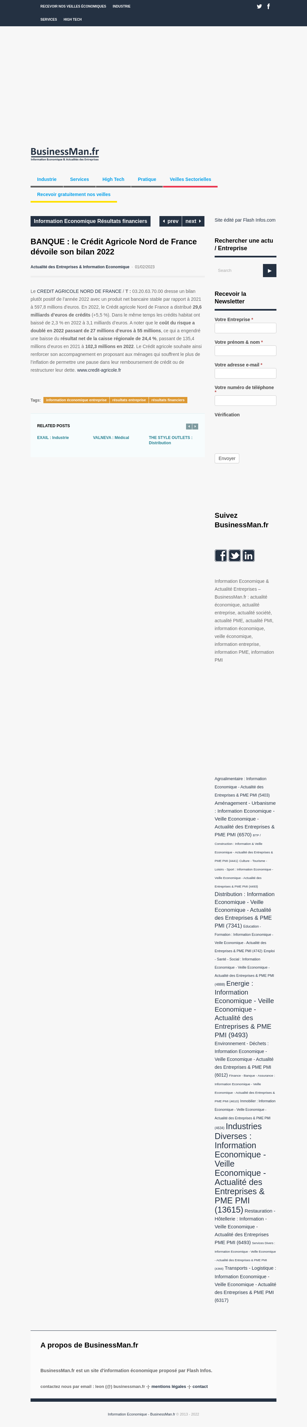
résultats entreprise (129, 400)
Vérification (227, 414)
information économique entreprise (76, 400)
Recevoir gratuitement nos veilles (73, 194)
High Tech (72, 19)
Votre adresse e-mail (238, 364)
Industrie (121, 6)
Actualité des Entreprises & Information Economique (80, 267)
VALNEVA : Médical (111, 437)
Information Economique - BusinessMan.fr (141, 1414)
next (193, 221)
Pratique (147, 179)
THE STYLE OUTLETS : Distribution (171, 440)
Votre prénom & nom (239, 342)
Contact (200, 1386)
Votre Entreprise (234, 319)
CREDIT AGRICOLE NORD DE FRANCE (79, 291)
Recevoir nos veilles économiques (73, 6)
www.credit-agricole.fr (99, 370)
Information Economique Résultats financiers (90, 221)
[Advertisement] (153, 85)
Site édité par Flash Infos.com (245, 220)
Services (48, 19)
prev (171, 221)
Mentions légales (169, 1386)
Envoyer (227, 458)
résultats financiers (168, 400)
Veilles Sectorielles (190, 179)
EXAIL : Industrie (53, 437)
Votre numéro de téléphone (244, 390)
